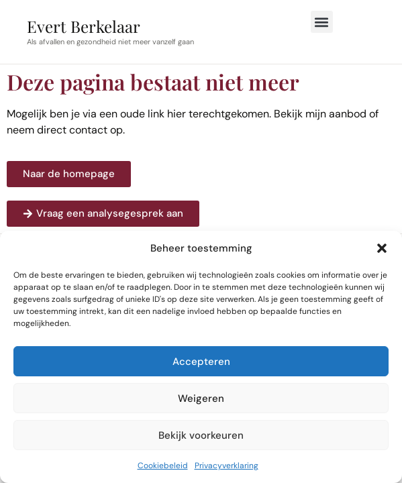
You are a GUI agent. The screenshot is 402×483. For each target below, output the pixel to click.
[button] (382, 248)
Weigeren (201, 398)
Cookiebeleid (163, 465)
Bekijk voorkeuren (201, 435)
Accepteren (201, 361)
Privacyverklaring (226, 465)
